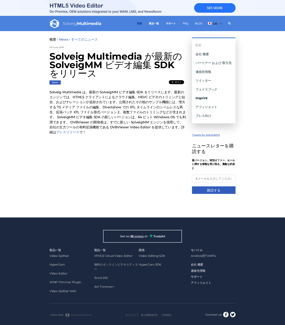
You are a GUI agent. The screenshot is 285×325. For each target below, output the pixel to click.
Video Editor (58, 273)
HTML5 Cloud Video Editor (113, 256)
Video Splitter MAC (63, 291)
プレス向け (203, 116)
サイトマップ (131, 315)
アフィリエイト (206, 107)
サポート (171, 23)
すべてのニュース (84, 39)
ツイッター (203, 80)
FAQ (185, 23)
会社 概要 (202, 54)
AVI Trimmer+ (104, 287)
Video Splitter (59, 256)
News (63, 39)
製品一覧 (154, 23)
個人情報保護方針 (149, 315)
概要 (139, 23)
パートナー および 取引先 (214, 63)
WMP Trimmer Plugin (65, 282)
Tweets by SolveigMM (206, 134)
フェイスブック (206, 89)
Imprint (202, 98)
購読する (213, 190)
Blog (198, 23)
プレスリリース (67, 132)
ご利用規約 (166, 315)
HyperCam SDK (150, 264)
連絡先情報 (203, 72)
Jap (213, 23)
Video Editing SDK (152, 256)
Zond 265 (101, 278)
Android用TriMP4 (203, 256)
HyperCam (57, 264)
